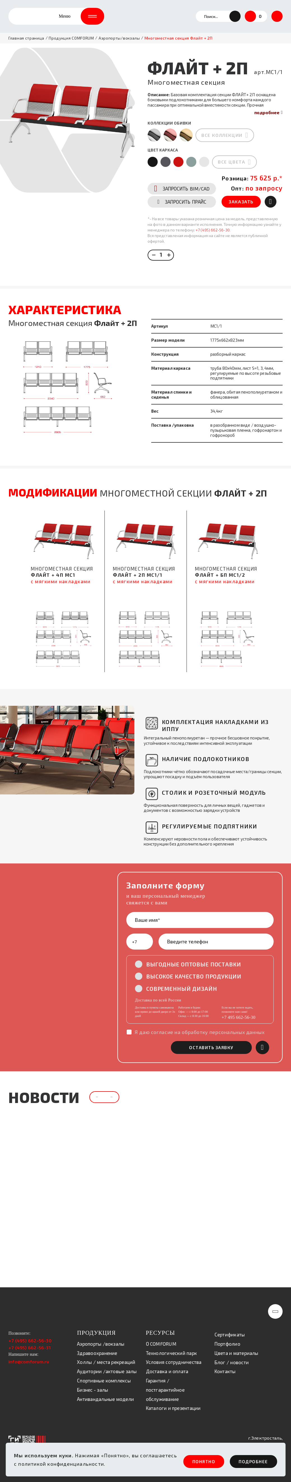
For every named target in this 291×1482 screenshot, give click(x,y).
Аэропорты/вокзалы (119, 45)
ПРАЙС (181, 226)
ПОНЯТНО (189, 1461)
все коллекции (220, 142)
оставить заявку (219, 1044)
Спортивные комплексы (104, 1381)
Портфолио (227, 1344)
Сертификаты (230, 1335)
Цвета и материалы (237, 1353)
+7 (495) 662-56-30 (210, 254)
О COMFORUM (161, 1344)
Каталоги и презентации (173, 1408)
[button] (235, 19)
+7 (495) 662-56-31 (29, 1348)
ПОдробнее (249, 1461)
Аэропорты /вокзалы (100, 1344)
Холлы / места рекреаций (106, 1362)
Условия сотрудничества (174, 1362)
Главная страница (26, 45)
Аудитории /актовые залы (107, 1372)
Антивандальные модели (105, 1399)
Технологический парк (171, 1353)
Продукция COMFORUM (71, 45)
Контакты (225, 1372)
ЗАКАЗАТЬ (241, 226)
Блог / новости (232, 1362)
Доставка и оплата (167, 1372)
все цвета (229, 169)
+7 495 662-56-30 (238, 1014)
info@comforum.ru (28, 1362)
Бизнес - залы (92, 1390)
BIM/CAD (180, 210)
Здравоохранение (97, 1353)
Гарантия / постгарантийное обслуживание (165, 1390)
